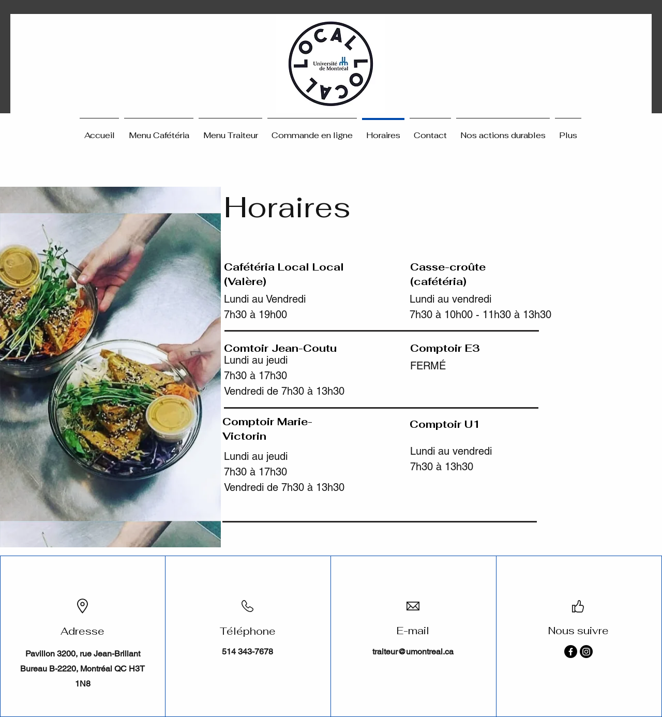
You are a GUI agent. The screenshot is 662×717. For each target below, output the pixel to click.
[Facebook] (570, 651)
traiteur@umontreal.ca (413, 651)
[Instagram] (586, 651)
